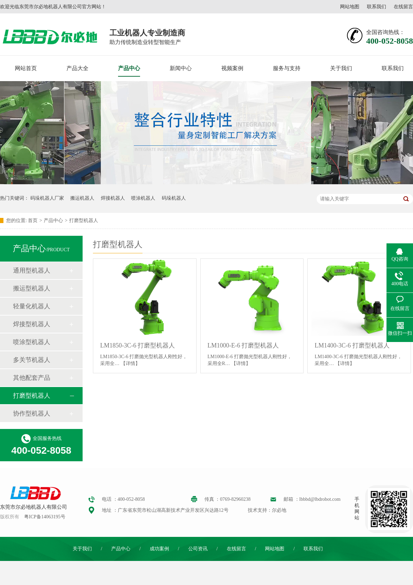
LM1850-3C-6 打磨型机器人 (137, 345)
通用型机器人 (31, 270)
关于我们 (341, 68)
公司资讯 (198, 548)
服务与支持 (286, 68)
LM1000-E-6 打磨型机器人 (243, 345)
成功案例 (159, 548)
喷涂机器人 (143, 198)
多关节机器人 (31, 359)
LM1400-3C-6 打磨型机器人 (352, 345)
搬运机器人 (82, 198)
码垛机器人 (174, 198)
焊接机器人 (113, 198)
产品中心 (129, 68)
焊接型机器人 (31, 324)
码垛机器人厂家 (47, 198)
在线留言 (403, 6)
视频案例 (232, 68)
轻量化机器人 (31, 306)
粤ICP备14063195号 (44, 516)
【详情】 (130, 363)
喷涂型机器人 (31, 342)
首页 (33, 220)
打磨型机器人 (83, 220)
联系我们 (376, 6)
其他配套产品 (31, 377)
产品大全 (77, 68)
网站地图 (349, 6)
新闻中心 (181, 68)
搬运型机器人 (31, 288)
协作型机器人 (31, 413)
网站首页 (26, 68)
